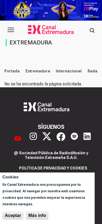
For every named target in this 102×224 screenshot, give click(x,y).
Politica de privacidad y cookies (53, 168)
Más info (37, 215)
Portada (12, 71)
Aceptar (13, 215)
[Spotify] (74, 138)
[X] (46, 138)
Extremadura (38, 71)
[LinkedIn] (87, 138)
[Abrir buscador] (92, 30)
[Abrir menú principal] (11, 30)
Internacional (69, 71)
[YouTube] (17, 138)
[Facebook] (61, 138)
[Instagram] (33, 138)
